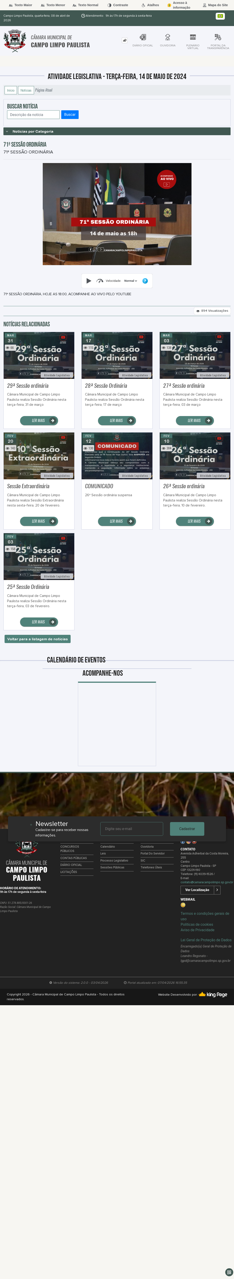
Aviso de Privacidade (197, 930)
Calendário (107, 846)
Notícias (26, 90)
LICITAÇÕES (68, 872)
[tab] (125, 40)
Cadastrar (187, 829)
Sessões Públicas (112, 867)
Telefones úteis (151, 867)
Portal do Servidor (153, 853)
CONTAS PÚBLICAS (73, 858)
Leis (103, 853)
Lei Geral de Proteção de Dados (206, 940)
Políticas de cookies (197, 924)
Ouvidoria (147, 846)
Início (10, 90)
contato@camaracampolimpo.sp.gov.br (207, 882)
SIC (143, 860)
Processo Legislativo (114, 860)
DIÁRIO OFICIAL (71, 865)
